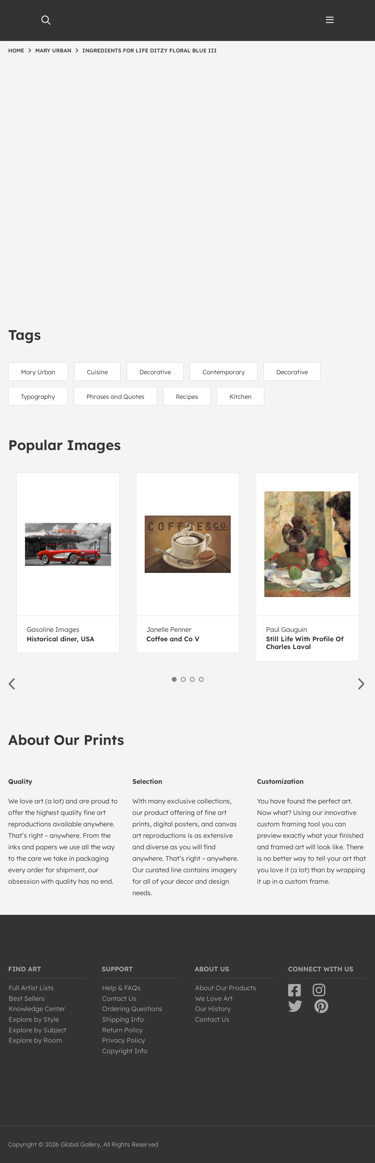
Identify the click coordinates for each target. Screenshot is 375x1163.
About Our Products (225, 988)
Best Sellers (27, 998)
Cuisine (97, 372)
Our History (213, 1009)
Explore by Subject (37, 1030)
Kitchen (241, 396)
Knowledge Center (37, 1009)
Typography (38, 396)
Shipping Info (123, 1019)
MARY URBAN (53, 50)
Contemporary (223, 372)
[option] (68, 562)
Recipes (187, 396)
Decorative (155, 372)
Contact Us (119, 998)
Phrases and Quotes (115, 396)
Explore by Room (35, 1040)
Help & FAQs (121, 988)
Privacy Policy (123, 1040)
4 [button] (201, 679)
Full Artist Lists (31, 988)
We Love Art (214, 998)
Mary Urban (38, 372)
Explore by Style (34, 1019)
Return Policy (122, 1030)
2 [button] (183, 679)
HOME (16, 50)
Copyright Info (125, 1051)
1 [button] (174, 679)
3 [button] (192, 679)
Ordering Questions (132, 1009)
